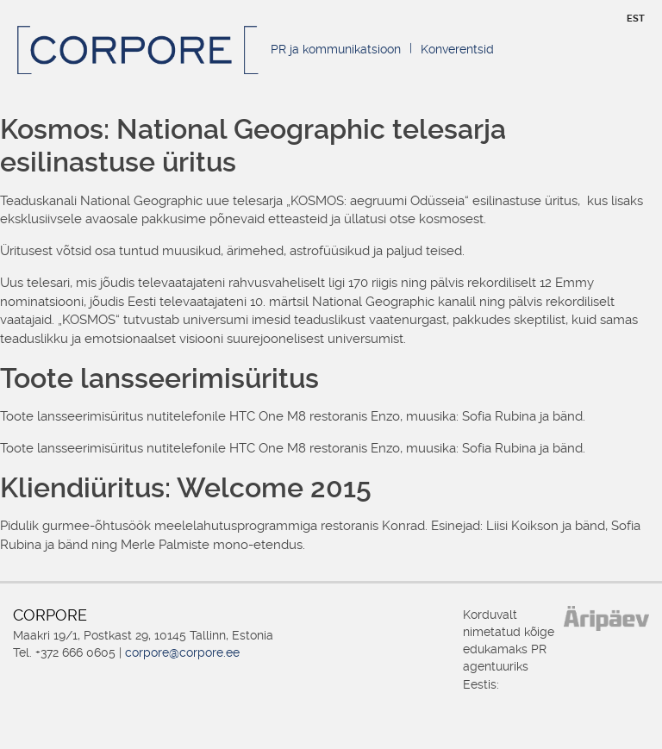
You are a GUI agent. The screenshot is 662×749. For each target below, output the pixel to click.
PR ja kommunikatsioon (336, 49)
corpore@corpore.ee (182, 652)
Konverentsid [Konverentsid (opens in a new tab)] (457, 49)
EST (636, 18)
